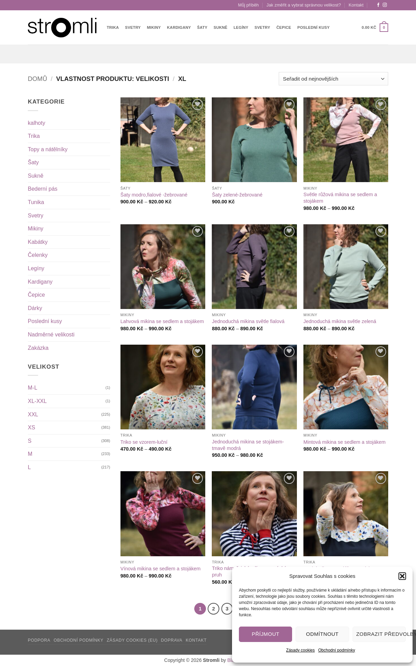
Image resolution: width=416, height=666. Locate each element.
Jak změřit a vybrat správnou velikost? (303, 5)
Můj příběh (248, 5)
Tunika (36, 202)
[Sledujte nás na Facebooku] (378, 5)
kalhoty (36, 123)
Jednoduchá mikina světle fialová (248, 321)
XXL (33, 414)
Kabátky (38, 242)
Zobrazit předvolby (381, 634)
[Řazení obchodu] (333, 78)
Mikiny (154, 27)
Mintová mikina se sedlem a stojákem (344, 442)
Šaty (202, 27)
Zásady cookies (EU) (132, 640)
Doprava (171, 640)
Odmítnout (322, 634)
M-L (32, 388)
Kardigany (179, 27)
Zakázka (38, 348)
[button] (402, 576)
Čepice (283, 27)
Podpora (39, 640)
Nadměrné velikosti (51, 334)
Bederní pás (42, 189)
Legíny (241, 27)
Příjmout (265, 634)
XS (31, 427)
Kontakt (356, 5)
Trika (113, 27)
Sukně (220, 27)
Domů (37, 78)
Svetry (133, 27)
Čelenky (38, 255)
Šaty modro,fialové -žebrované (153, 195)
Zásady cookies (300, 650)
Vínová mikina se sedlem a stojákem (160, 568)
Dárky (35, 308)
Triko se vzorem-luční (143, 442)
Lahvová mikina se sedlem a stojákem (162, 321)
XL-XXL (37, 401)
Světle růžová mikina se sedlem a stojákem (340, 198)
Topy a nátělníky (48, 149)
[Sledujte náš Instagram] (385, 5)
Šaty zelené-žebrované (237, 195)
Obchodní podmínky (336, 650)
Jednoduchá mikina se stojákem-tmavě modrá (248, 445)
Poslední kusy (313, 27)
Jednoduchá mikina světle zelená (339, 321)
